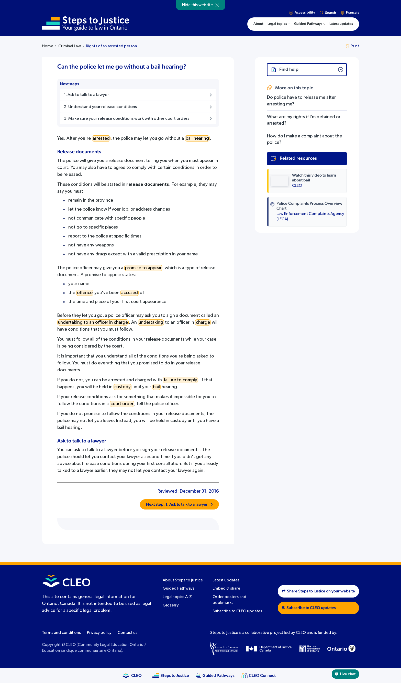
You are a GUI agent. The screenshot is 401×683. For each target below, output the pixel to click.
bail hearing (197, 138)
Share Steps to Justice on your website (318, 591)
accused (129, 292)
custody (122, 387)
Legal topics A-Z (177, 597)
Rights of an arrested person (111, 46)
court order (121, 404)
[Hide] (217, 5)
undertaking (151, 322)
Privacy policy (99, 633)
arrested (101, 138)
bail (156, 387)
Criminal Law (69, 46)
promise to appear (143, 268)
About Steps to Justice (183, 580)
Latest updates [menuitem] (341, 24)
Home (47, 46)
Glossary (171, 605)
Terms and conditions (61, 633)
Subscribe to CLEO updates (237, 611)
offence (85, 292)
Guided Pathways (178, 589)
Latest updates (226, 580)
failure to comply (180, 380)
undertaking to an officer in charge (93, 322)
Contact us (127, 633)
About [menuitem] (258, 24)
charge (203, 322)
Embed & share (226, 589)
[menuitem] (279, 24)
